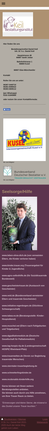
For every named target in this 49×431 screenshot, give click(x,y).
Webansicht (42, 422)
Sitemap (22, 419)
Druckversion (9, 419)
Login (45, 419)
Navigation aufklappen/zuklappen (24, 3)
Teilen (7, 109)
